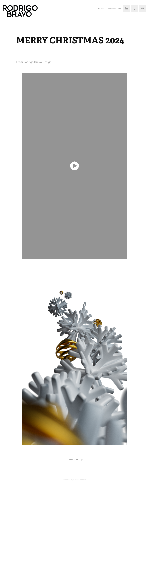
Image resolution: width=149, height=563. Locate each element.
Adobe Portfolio (79, 479)
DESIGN (100, 8)
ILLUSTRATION (114, 8)
